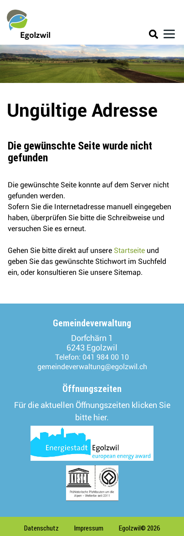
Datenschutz (41, 528)
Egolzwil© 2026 (139, 528)
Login (137, 36)
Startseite (129, 250)
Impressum (88, 528)
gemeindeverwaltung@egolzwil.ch (92, 366)
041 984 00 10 (105, 357)
